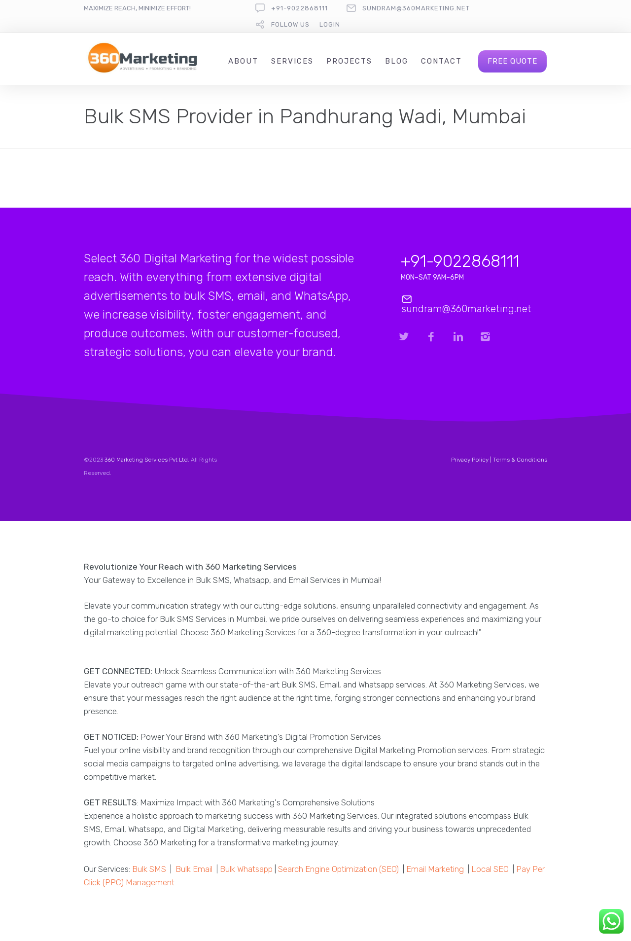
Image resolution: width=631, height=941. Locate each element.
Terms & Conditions (520, 459)
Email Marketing (435, 869)
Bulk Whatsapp (246, 869)
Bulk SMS (149, 869)
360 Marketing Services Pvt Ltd (146, 459)
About (243, 61)
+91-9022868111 (299, 8)
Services (292, 61)
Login (329, 24)
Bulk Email (193, 869)
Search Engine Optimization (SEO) (338, 869)
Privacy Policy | (472, 459)
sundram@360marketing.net (416, 8)
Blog (396, 61)
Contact (441, 61)
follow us (290, 24)
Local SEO (490, 869)
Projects (349, 61)
